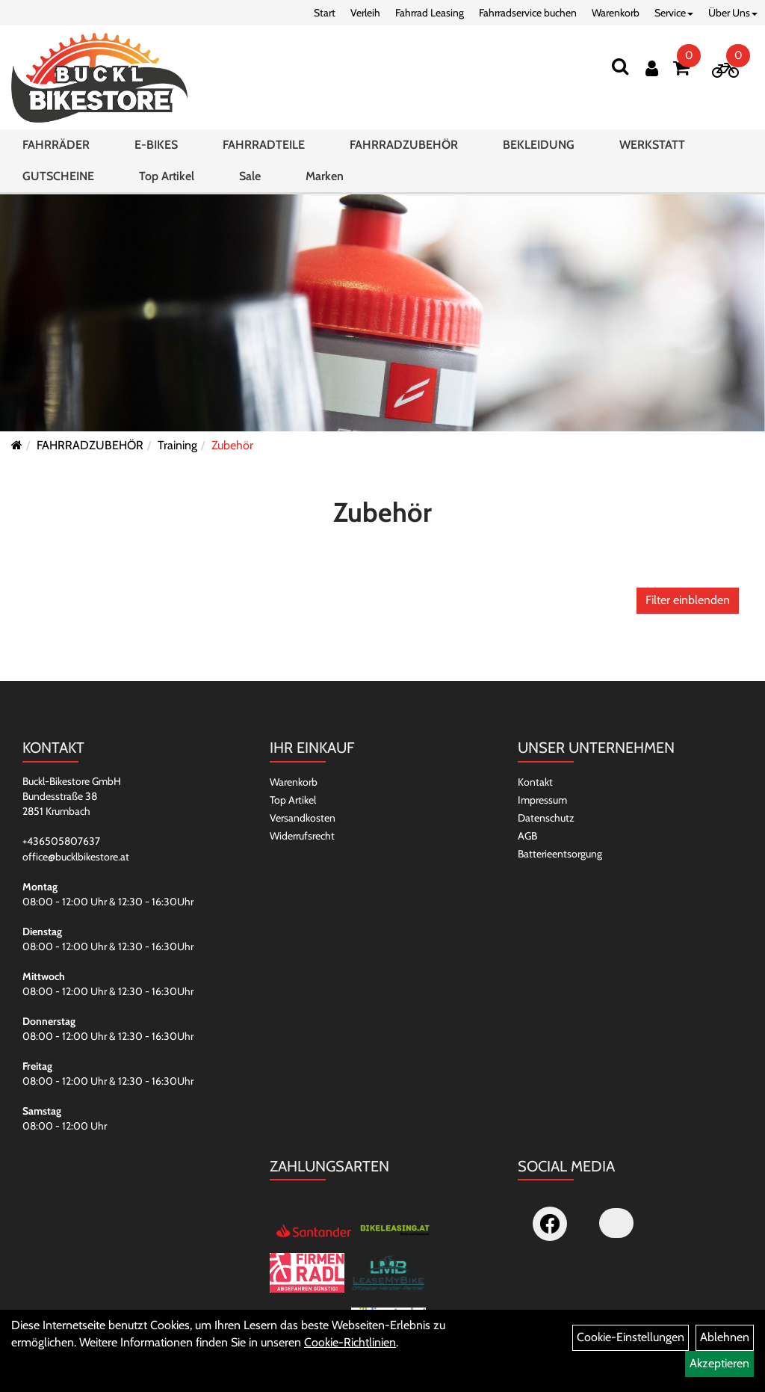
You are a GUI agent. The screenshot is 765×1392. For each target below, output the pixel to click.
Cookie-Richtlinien (350, 1342)
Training (177, 445)
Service (673, 12)
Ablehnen (724, 1337)
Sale (250, 176)
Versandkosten (302, 818)
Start (324, 12)
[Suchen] (620, 66)
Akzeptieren (719, 1363)
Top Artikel (166, 176)
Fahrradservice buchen (528, 12)
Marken (325, 176)
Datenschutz (546, 818)
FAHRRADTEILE (264, 145)
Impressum (542, 800)
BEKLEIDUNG (538, 145)
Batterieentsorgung (560, 853)
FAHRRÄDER (56, 145)
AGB (527, 836)
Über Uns (733, 12)
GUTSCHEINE (58, 176)
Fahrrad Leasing (429, 12)
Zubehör (232, 445)
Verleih (365, 12)
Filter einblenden (687, 600)
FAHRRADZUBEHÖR (404, 145)
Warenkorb (615, 12)
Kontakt (535, 782)
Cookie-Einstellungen (630, 1337)
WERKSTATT (652, 145)
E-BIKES (156, 145)
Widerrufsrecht (302, 836)
